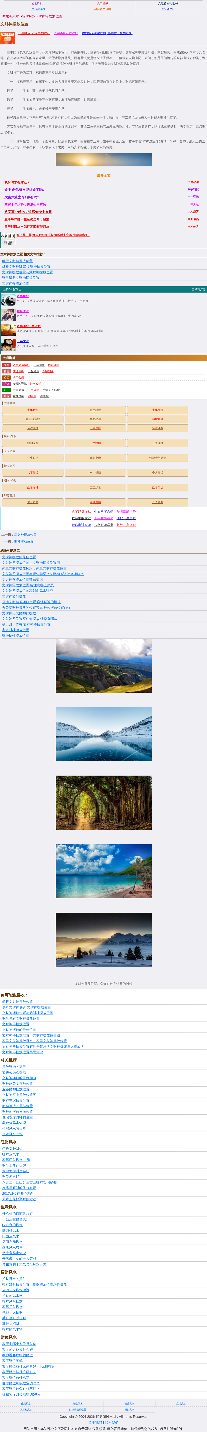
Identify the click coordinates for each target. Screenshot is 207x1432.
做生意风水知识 (14, 1253)
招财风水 (29, 16)
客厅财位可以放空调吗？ (21, 1383)
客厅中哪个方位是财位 (19, 1344)
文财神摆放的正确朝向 (19, 1078)
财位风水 (77, 1403)
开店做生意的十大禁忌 (19, 1259)
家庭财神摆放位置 (15, 630)
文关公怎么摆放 (14, 1072)
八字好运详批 (103, 525)
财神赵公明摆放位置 (17, 1084)
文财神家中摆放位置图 (19, 1095)
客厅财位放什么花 (15, 1378)
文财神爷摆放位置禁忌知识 (22, 580)
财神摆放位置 (23, 541)
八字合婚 (18, 377)
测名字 (32, 396)
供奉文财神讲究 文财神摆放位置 (26, 267)
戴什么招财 (10, 1324)
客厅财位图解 (12, 1361)
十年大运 (23, 341)
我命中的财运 (81, 518)
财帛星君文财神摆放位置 (20, 278)
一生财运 (32, 457)
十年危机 (39, 365)
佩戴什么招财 (12, 1312)
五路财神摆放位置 (15, 1089)
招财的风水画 (12, 1296)
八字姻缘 (48, 371)
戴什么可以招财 (14, 1318)
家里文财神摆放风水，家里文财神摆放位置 (34, 568)
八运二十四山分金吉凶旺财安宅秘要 (29, 1182)
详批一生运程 (126, 518)
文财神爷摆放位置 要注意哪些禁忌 (28, 585)
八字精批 (23, 296)
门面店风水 (10, 1236)
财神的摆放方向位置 (17, 1112)
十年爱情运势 (103, 518)
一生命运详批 (37, 9)
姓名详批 (53, 365)
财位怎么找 (10, 1177)
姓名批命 (95, 457)
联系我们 (112, 1423)
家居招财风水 (12, 1307)
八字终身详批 (81, 511)
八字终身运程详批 (66, 33)
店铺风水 (181, 1403)
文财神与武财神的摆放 (19, 613)
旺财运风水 (10, 1154)
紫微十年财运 (157, 457)
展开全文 (104, 175)
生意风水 (26, 1403)
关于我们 (95, 1423)
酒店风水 (129, 1403)
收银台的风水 (12, 1225)
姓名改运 (23, 311)
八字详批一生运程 (29, 326)
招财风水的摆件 (14, 1279)
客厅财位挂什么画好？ (19, 1372)
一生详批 (33, 389)
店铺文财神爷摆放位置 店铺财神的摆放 (31, 602)
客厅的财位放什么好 (17, 1349)
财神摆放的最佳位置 (17, 1106)
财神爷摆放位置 (50, 16)
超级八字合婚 (126, 525)
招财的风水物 (12, 1329)
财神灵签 (18, 396)
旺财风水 (129, 1409)
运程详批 (32, 428)
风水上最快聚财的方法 (19, 1199)
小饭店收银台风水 (15, 1219)
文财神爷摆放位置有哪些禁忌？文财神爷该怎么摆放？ (43, 574)
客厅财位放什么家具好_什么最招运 (28, 1366)
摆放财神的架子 (14, 1067)
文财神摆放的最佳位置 (19, 557)
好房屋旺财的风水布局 (19, 1188)
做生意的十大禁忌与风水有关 (24, 1264)
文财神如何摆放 (14, 596)
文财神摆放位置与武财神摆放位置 (27, 272)
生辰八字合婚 (103, 511)
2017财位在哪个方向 (18, 1194)
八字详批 (157, 443)
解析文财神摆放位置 (17, 261)
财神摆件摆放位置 (15, 636)
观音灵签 (32, 502)
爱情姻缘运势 (126, 511)
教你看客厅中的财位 (17, 1355)
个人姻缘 (157, 472)
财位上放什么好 (14, 1165)
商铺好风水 (10, 1231)
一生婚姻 (33, 371)
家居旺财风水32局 (16, 1160)
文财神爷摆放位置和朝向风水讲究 (27, 591)
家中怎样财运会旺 (15, 1171)
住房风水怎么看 (14, 1128)
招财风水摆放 (12, 1301)
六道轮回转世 (51, 389)
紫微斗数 (157, 428)
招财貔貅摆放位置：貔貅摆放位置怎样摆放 (34, 1284)
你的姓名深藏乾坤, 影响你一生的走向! (107, 33)
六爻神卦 (157, 502)
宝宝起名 (95, 487)
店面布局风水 (12, 1242)
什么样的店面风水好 (17, 1214)
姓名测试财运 (81, 525)
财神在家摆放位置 (15, 1100)
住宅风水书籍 (12, 1134)
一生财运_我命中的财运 (34, 33)
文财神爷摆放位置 (15, 283)
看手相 (44, 396)
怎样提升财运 (12, 1149)
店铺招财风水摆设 (15, 1290)
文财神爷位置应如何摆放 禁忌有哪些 (29, 619)
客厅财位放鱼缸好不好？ (21, 1389)
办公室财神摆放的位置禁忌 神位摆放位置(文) (36, 608)
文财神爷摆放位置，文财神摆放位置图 (31, 563)
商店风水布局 (12, 1247)
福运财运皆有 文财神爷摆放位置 (26, 624)
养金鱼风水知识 (14, 1123)
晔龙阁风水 (10, 16)
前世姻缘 (18, 371)
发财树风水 (26, 1409)
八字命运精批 (21, 365)
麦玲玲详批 (20, 383)
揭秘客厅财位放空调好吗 (21, 1394)
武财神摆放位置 (25, 534)
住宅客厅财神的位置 (17, 1117)
